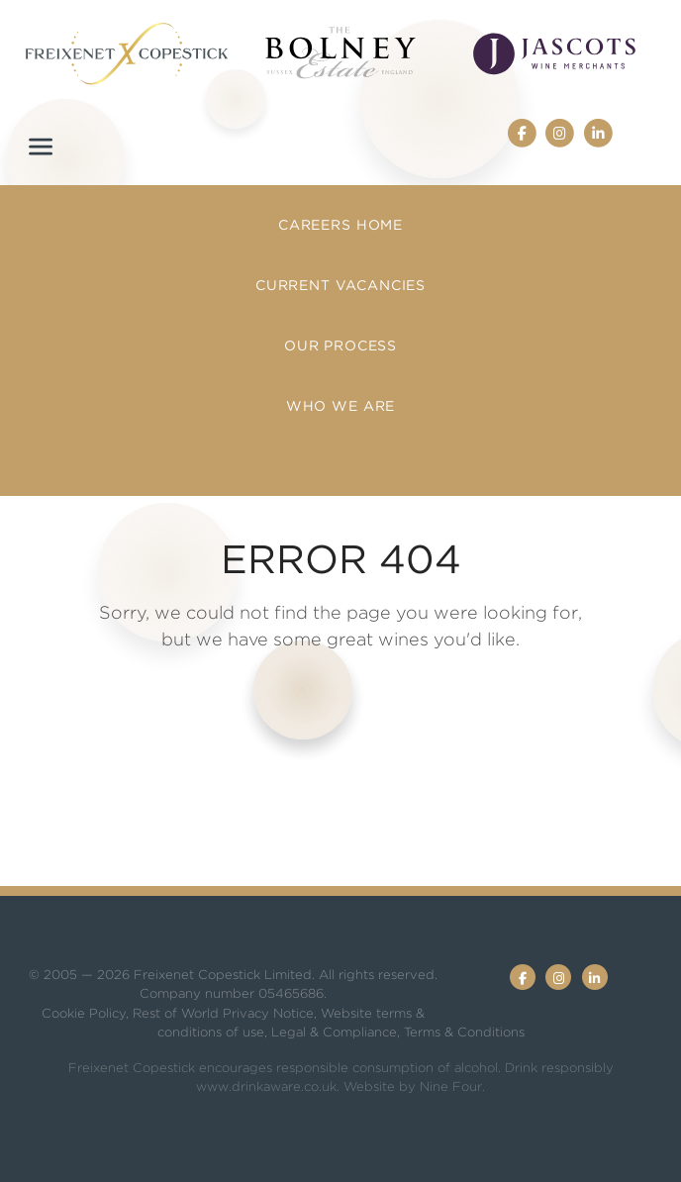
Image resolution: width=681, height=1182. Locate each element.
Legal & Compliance (334, 1032)
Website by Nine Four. (414, 1086)
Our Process (340, 345)
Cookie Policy (84, 1013)
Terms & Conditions (464, 1032)
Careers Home (340, 225)
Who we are (340, 406)
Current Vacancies (340, 285)
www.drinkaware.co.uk (266, 1086)
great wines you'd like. (423, 639)
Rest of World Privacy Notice (223, 1013)
